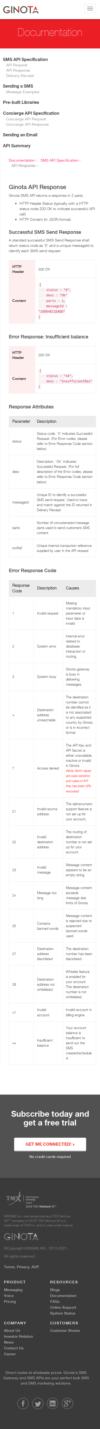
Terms (9, 1267)
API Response (18, 70)
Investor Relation (18, 1336)
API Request (16, 65)
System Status (62, 1313)
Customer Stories (65, 1330)
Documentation (63, 1295)
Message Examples (22, 92)
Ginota (21, 9)
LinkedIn (52, 1403)
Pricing (10, 1301)
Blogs (55, 1290)
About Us (12, 1330)
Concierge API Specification (31, 113)
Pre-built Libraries (21, 102)
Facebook (23, 1403)
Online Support (63, 1307)
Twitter (37, 1403)
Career (10, 1354)
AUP (35, 1267)
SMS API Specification (25, 59)
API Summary (16, 145)
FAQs (54, 1301)
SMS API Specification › (61, 160)
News (9, 1342)
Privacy (23, 1267)
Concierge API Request (26, 119)
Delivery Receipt (20, 75)
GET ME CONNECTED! (50, 1144)
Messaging (13, 1290)
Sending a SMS (18, 86)
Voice (9, 1295)
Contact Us (13, 1348)
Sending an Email (20, 134)
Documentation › (23, 160)
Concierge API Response (27, 124)
